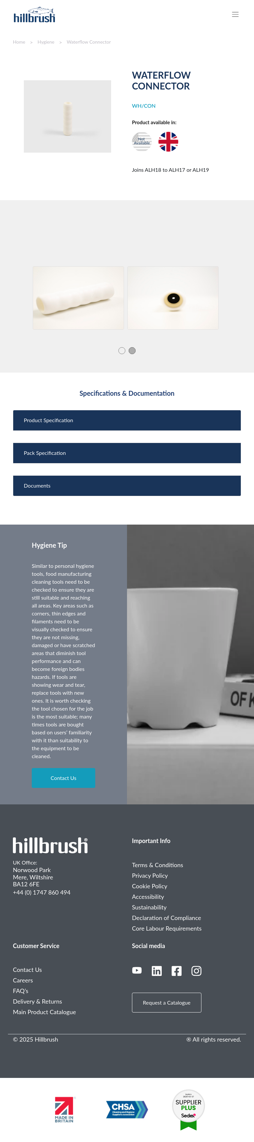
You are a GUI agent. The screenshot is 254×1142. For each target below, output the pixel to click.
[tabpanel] (78, 298)
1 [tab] (121, 350)
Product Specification (48, 420)
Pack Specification (45, 453)
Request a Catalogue (166, 1002)
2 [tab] (132, 350)
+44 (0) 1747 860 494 (41, 892)
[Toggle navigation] (238, 14)
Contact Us (63, 778)
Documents (37, 485)
